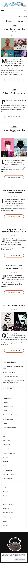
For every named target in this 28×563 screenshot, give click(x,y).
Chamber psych (8, 406)
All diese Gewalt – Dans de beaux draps (13, 367)
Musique (5, 483)
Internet (5, 462)
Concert (14, 187)
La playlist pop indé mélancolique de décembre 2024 (14, 388)
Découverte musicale (11, 265)
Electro (5, 436)
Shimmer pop (7, 517)
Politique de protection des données (10, 557)
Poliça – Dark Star (14, 268)
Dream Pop (6, 432)
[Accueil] (20, 16)
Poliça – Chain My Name (14, 93)
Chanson (5, 411)
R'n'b (4, 500)
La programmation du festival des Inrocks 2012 (14, 230)
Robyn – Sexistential (9, 372)
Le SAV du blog (7, 470)
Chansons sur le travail (10, 415)
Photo (5, 487)
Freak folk (6, 449)
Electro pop (6, 445)
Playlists (13, 25)
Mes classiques (7, 479)
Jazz (4, 466)
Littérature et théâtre (9, 474)
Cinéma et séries (8, 419)
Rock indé (6, 508)
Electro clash (7, 440)
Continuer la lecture (14, 80)
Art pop (5, 402)
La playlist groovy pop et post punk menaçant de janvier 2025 (13, 382)
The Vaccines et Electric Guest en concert (14, 191)
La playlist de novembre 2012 (14, 131)
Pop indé (14, 89)
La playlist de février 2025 (10, 376)
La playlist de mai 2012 (14, 305)
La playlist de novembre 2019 (14, 30)
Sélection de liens (8, 513)
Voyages (5, 525)
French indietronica (9, 453)
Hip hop (5, 457)
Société (5, 521)
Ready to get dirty (8, 504)
